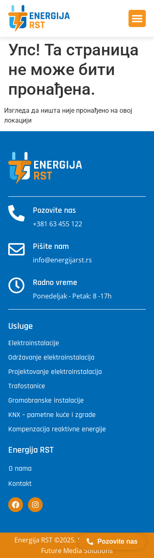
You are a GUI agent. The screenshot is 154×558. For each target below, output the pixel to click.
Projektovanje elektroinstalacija (55, 372)
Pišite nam (51, 246)
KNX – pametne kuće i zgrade (52, 415)
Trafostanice (26, 386)
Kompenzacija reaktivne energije (57, 429)
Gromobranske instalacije (46, 400)
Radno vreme (55, 282)
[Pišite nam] (16, 249)
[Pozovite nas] (16, 213)
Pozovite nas (54, 210)
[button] (137, 18)
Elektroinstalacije (33, 343)
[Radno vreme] (16, 285)
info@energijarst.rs (62, 259)
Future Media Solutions (77, 550)
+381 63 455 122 (57, 223)
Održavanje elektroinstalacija (51, 357)
